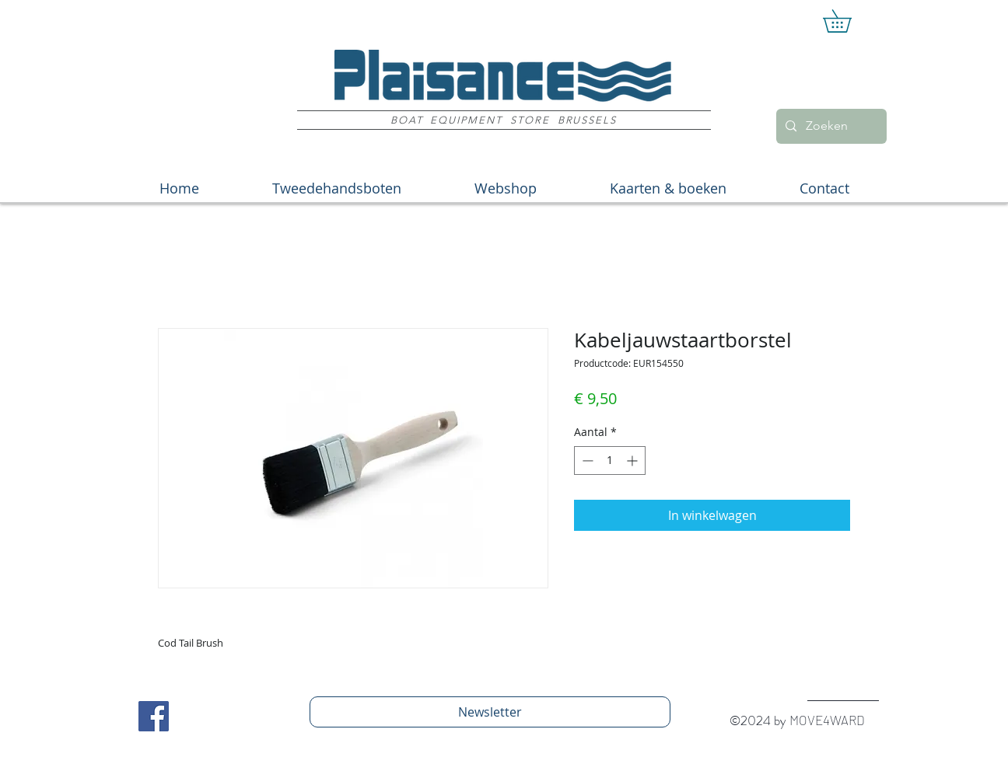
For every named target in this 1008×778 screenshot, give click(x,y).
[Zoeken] (830, 126)
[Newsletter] (490, 711)
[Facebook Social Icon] (153, 716)
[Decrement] (586, 460)
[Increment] (633, 460)
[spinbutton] (610, 460)
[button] (848, 21)
